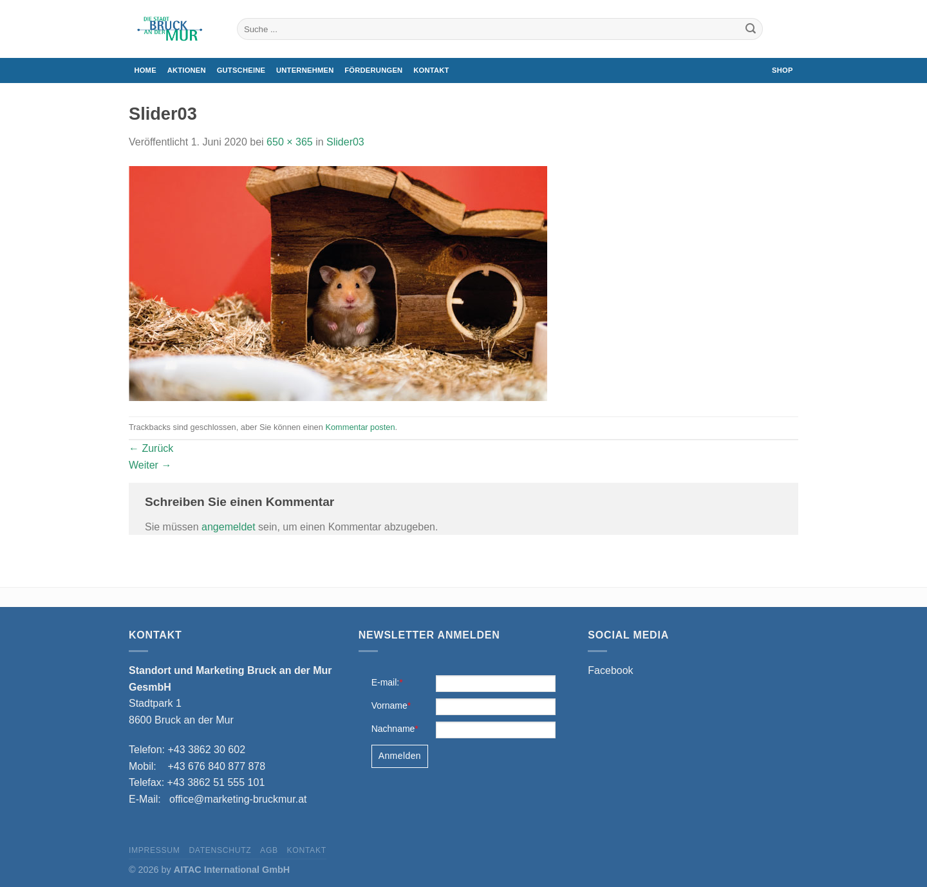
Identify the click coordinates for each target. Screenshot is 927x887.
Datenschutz (220, 850)
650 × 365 (290, 141)
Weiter (150, 465)
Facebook (610, 670)
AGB (269, 850)
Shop (782, 70)
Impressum (154, 850)
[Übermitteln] (751, 29)
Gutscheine (241, 70)
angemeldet (228, 526)
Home (145, 70)
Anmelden (400, 756)
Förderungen (373, 70)
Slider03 (345, 141)
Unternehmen (304, 70)
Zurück (151, 448)
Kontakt (431, 70)
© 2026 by (209, 869)
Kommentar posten (360, 427)
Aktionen (186, 70)
